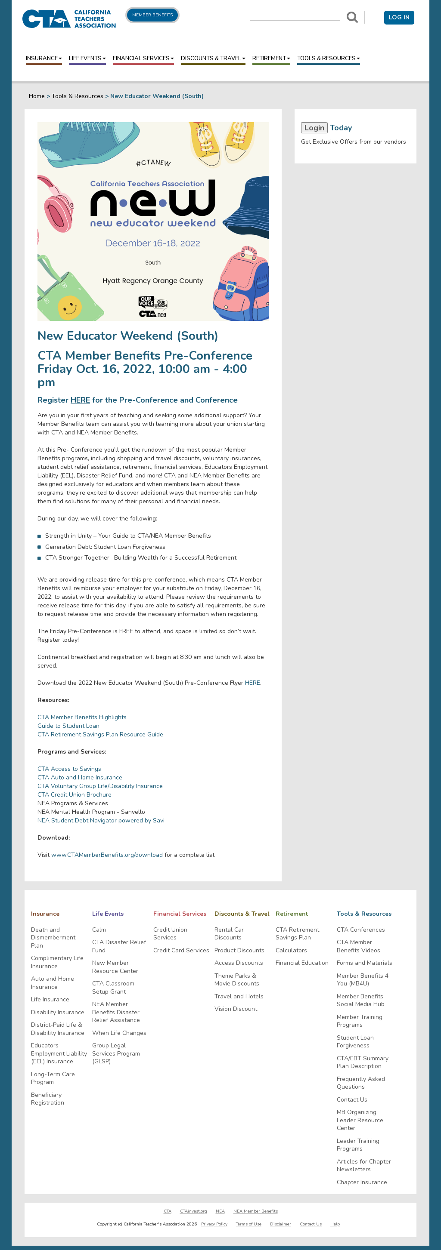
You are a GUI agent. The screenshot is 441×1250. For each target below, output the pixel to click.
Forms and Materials (364, 963)
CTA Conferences (361, 930)
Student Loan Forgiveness (355, 1042)
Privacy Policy (214, 1224)
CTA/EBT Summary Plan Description (362, 1063)
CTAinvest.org (193, 1211)
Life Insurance (50, 1000)
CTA (167, 1211)
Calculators (291, 950)
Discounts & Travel (213, 58)
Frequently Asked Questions (361, 1083)
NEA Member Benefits (255, 1211)
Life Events (87, 58)
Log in (399, 17)
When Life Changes (119, 1033)
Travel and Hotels (239, 997)
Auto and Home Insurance (52, 983)
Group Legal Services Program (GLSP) (116, 1053)
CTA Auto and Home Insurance (79, 777)
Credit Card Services (181, 950)
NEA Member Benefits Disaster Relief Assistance (116, 1012)
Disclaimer (280, 1224)
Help (335, 1224)
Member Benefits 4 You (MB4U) (362, 980)
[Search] (352, 17)
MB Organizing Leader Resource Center (360, 1120)
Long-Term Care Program (53, 1079)
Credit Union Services (170, 934)
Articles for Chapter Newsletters (364, 1166)
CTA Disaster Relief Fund (119, 946)
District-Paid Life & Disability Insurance (57, 1029)
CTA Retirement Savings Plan (297, 934)
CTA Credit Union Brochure (74, 795)
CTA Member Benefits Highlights (82, 717)
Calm (99, 930)
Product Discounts (239, 950)
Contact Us (352, 1100)
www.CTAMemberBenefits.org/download (107, 855)
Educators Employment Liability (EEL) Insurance (59, 1053)
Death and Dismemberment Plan (53, 938)
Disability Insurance (57, 1012)
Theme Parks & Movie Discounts (236, 980)
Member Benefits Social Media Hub (361, 1001)
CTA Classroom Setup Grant (113, 988)
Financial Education (302, 963)
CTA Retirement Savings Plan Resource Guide (100, 734)
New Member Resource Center (115, 967)
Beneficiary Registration (47, 1099)
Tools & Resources (328, 58)
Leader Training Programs (358, 1145)
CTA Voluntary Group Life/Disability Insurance (100, 786)
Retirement (271, 58)
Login (314, 128)
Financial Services (143, 58)
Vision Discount (235, 1009)
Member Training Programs (359, 1021)
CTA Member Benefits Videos (358, 946)
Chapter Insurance (362, 1182)
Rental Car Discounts (229, 934)
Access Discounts (238, 963)
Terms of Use (248, 1224)
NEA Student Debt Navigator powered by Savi (101, 820)
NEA (220, 1211)
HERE (80, 400)
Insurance (44, 58)
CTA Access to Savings (69, 769)
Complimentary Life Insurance (57, 962)
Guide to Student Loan (68, 726)
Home (37, 96)
